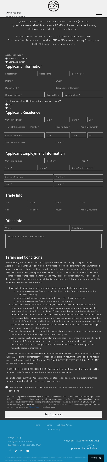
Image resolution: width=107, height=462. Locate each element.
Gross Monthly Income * (83, 167)
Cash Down (77, 228)
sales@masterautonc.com (20, 441)
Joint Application (17, 61)
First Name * (11, 73)
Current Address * (13, 119)
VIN (7, 209)
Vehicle (8, 228)
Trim (83, 202)
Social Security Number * (67, 87)
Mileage (34, 209)
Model (58, 202)
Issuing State (53, 95)
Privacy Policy (34, 407)
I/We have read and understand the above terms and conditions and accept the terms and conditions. (51, 389)
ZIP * (91, 119)
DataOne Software (48, 457)
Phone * (9, 80)
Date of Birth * (12, 87)
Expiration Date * (72, 95)
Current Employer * (14, 160)
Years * (8, 167)
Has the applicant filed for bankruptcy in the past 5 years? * (33, 100)
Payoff (58, 209)
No (10, 107)
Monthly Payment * (89, 126)
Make (32, 202)
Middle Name (45, 73)
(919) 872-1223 (13, 13)
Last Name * (78, 73)
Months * (34, 126)
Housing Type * (62, 126)
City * (49, 119)
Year (7, 202)
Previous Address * (14, 135)
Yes (10, 104)
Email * (58, 80)
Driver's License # (13, 95)
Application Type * (14, 54)
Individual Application (19, 58)
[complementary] (98, 453)
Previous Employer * (15, 177)
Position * (51, 160)
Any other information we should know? (25, 236)
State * (75, 119)
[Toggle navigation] (99, 14)
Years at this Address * (15, 126)
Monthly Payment (89, 209)
